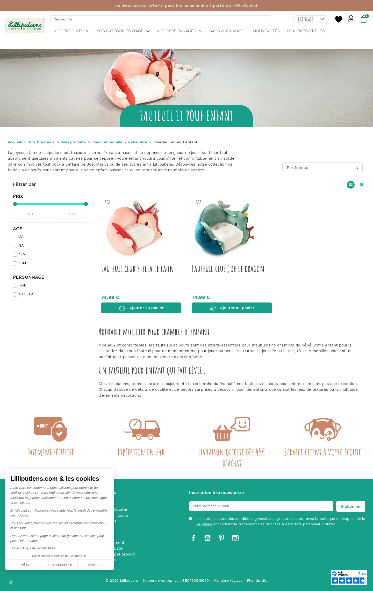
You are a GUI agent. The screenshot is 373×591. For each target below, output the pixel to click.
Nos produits (74, 142)
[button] (11, 582)
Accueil (14, 142)
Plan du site (257, 580)
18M (22, 263)
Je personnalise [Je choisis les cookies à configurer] (59, 565)
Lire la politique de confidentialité (32, 548)
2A (21, 236)
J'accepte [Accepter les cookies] (96, 565)
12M (22, 254)
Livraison (114, 548)
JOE (22, 285)
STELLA (26, 294)
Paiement (115, 542)
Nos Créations (42, 142)
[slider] (15, 204)
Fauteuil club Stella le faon (137, 268)
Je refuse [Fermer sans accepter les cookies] (23, 565)
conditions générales (253, 518)
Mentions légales (227, 580)
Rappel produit (120, 554)
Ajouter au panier (141, 308)
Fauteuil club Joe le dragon (228, 268)
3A (21, 245)
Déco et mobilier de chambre (120, 142)
